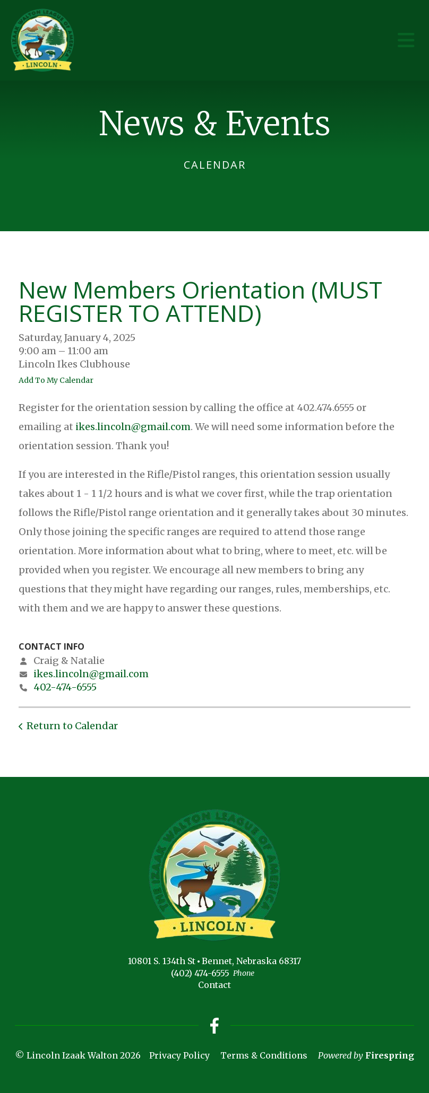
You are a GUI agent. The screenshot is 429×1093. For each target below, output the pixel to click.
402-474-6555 (65, 687)
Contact (214, 985)
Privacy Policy (179, 1055)
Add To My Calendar (56, 380)
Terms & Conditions (263, 1055)
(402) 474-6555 (200, 973)
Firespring (389, 1055)
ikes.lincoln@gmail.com (133, 427)
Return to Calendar (72, 726)
